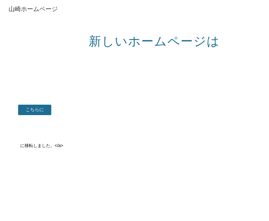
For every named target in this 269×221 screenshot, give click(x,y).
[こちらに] (35, 109)
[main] (154, 38)
